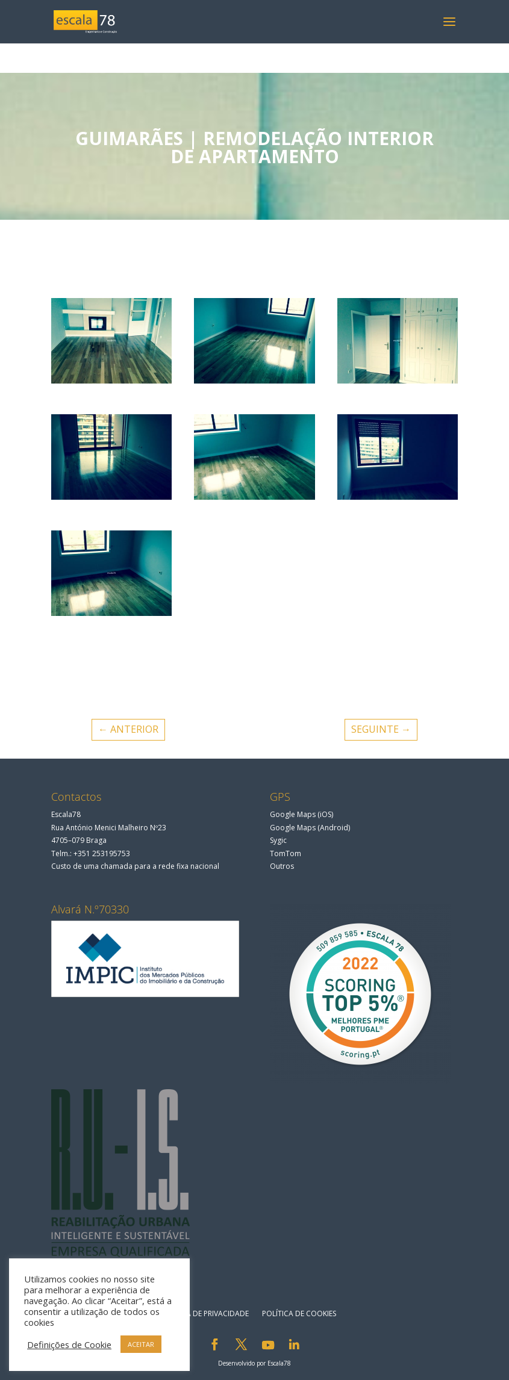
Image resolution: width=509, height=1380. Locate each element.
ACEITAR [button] (141, 1344)
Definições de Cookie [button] (69, 1344)
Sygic (278, 840)
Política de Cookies (299, 1313)
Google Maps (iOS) (301, 814)
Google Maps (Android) (310, 827)
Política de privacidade (204, 1313)
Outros (282, 866)
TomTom (285, 853)
